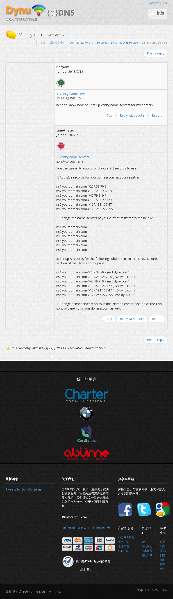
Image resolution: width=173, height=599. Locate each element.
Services (102, 43)
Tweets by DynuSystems (23, 489)
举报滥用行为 (101, 528)
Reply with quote (132, 115)
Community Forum (81, 43)
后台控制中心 (57, 43)
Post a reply (155, 53)
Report (157, 115)
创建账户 (153, 3)
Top (109, 115)
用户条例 (69, 528)
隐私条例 (83, 528)
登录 (165, 3)
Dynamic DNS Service (124, 43)
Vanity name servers (74, 94)
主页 (43, 43)
